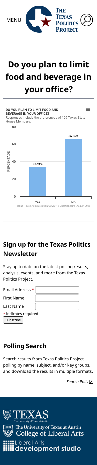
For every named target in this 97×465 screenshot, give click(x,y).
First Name (13, 298)
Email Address (18, 289)
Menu (13, 19)
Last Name (13, 306)
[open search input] (86, 20)
